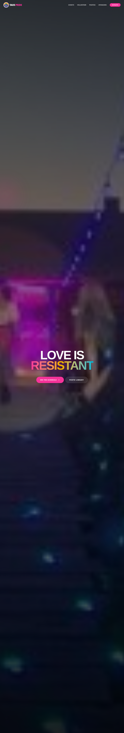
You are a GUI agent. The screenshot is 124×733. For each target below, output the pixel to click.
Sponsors (103, 5)
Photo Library (76, 380)
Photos (92, 5)
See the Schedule (50, 380)
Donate (115, 5)
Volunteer (81, 5)
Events (71, 5)
